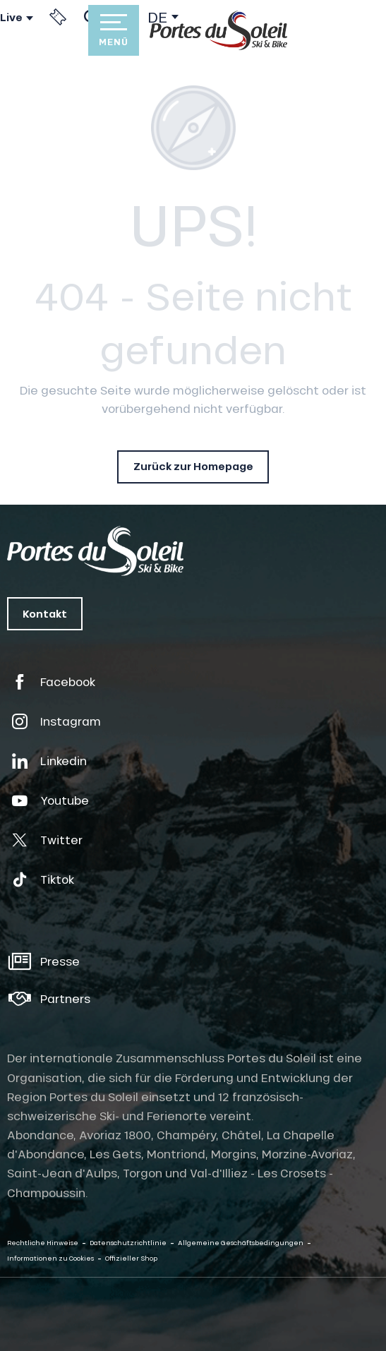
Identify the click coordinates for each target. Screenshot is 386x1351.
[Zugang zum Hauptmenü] (113, 30)
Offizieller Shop (131, 1258)
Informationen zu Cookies (50, 1258)
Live (11, 18)
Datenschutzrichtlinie (128, 1242)
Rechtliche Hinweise (42, 1242)
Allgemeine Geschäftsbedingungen (240, 1242)
